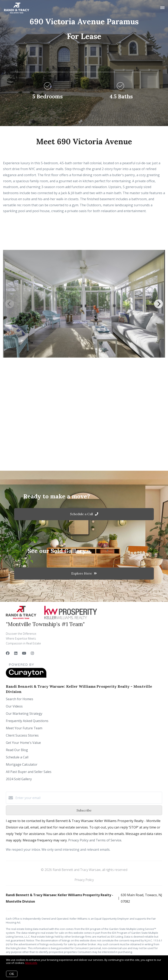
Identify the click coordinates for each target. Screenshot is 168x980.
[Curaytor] (26, 676)
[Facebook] (8, 653)
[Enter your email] (88, 798)
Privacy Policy (84, 880)
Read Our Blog (17, 750)
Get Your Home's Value (23, 742)
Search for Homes (19, 699)
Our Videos (14, 706)
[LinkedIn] (15, 653)
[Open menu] (162, 8)
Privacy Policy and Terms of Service (94, 840)
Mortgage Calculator (21, 764)
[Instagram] (32, 653)
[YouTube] (24, 653)
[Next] (158, 303)
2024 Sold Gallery (19, 779)
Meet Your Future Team (24, 728)
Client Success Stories (22, 735)
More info (31, 963)
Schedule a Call (17, 757)
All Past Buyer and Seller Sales (28, 771)
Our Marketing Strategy (24, 713)
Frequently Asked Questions (27, 721)
